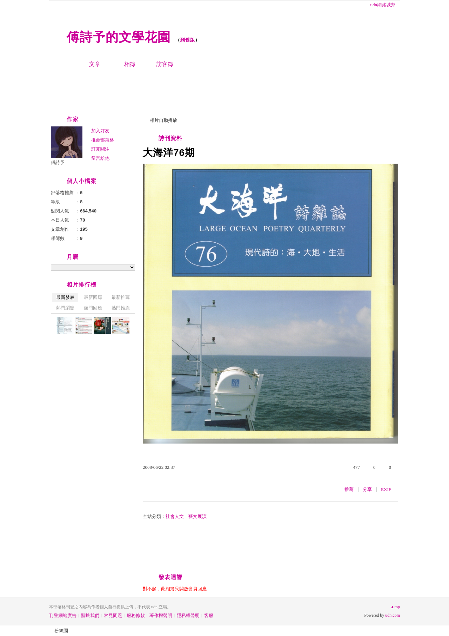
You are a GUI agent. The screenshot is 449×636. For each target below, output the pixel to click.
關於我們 (90, 615)
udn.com (392, 615)
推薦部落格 (102, 140)
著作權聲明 (160, 615)
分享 (367, 489)
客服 (208, 615)
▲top (395, 606)
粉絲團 (61, 630)
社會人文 (175, 516)
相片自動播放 (163, 120)
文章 (94, 64)
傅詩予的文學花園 (118, 37)
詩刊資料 (170, 138)
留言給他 (100, 158)
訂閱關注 (100, 149)
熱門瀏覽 (65, 307)
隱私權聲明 (188, 615)
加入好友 (100, 130)
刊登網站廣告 (62, 615)
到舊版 (187, 39)
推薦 (349, 489)
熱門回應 (93, 307)
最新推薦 (121, 297)
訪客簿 (164, 64)
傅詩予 (58, 162)
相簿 (129, 64)
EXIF (386, 489)
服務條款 (136, 615)
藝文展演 (197, 516)
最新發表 (65, 297)
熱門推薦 (121, 307)
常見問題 (113, 615)
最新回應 (93, 297)
